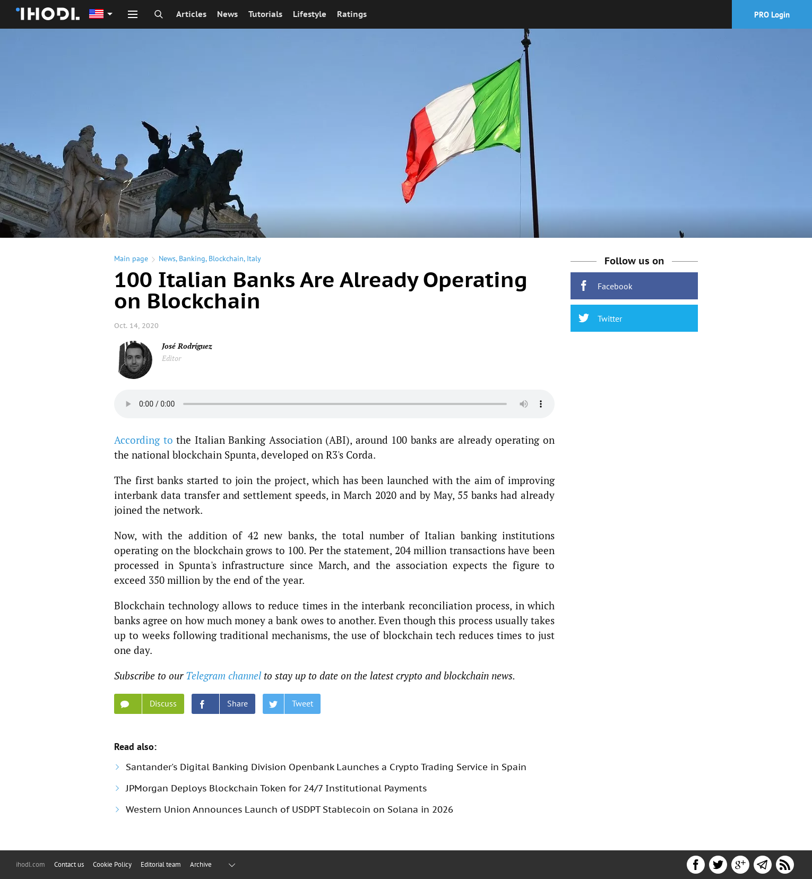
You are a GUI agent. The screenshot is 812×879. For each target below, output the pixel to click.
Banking (192, 258)
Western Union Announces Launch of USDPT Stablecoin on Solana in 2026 (289, 809)
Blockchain (226, 258)
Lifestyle (309, 14)
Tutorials (265, 14)
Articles (191, 14)
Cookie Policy (112, 864)
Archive (201, 864)
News (227, 14)
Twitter (600, 318)
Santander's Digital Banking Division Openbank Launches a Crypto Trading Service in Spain (326, 767)
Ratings (352, 14)
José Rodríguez (187, 346)
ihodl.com (30, 864)
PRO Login (772, 15)
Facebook (605, 285)
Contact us (69, 864)
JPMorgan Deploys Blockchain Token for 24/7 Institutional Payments (276, 788)
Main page (131, 258)
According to (143, 439)
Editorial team (161, 864)
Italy (254, 258)
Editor (171, 358)
